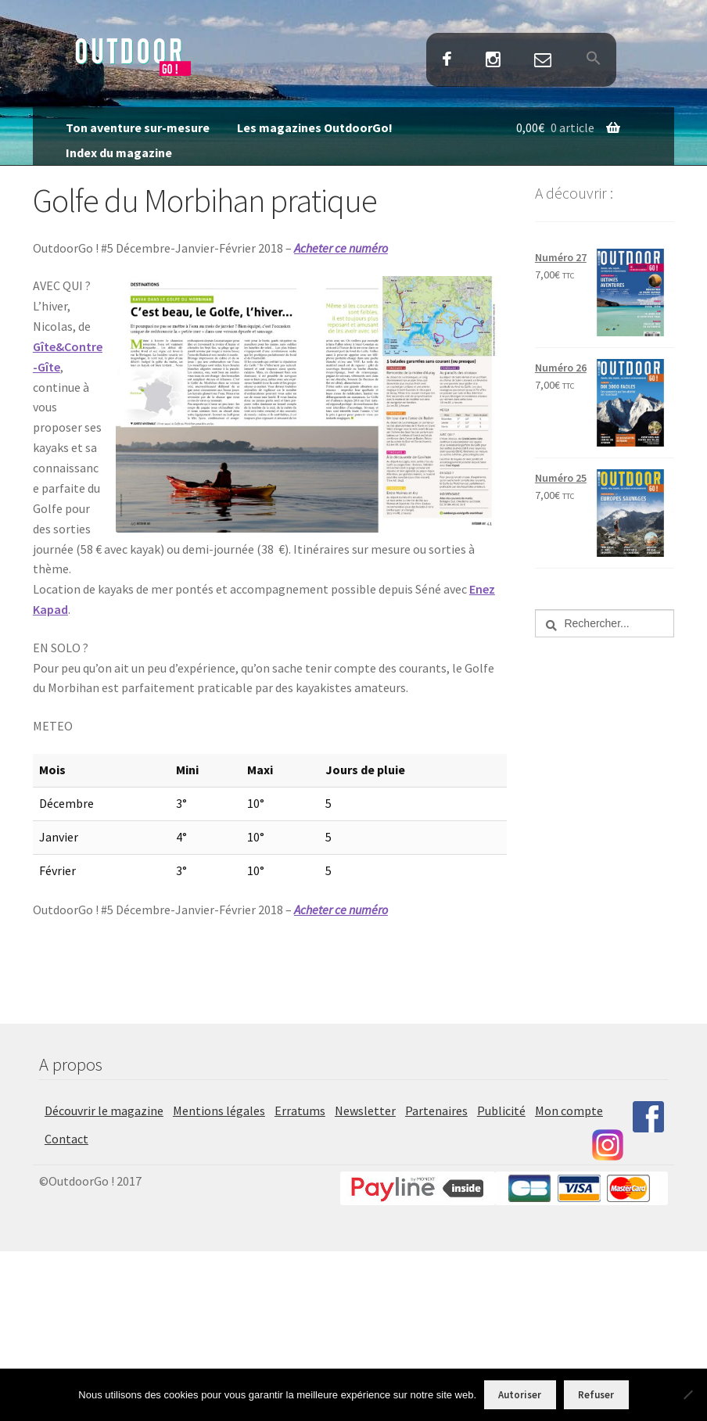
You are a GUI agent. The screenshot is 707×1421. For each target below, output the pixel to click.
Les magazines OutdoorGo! (315, 127)
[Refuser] (687, 1394)
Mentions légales (219, 1110)
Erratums (300, 1110)
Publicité (501, 1110)
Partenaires (436, 1110)
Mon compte (569, 1110)
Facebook (446, 60)
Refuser (596, 1394)
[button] (593, 59)
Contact (543, 60)
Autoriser (519, 1394)
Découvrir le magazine (104, 1110)
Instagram (493, 60)
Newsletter (365, 1110)
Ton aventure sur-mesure (138, 127)
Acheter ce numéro (341, 248)
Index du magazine (119, 152)
